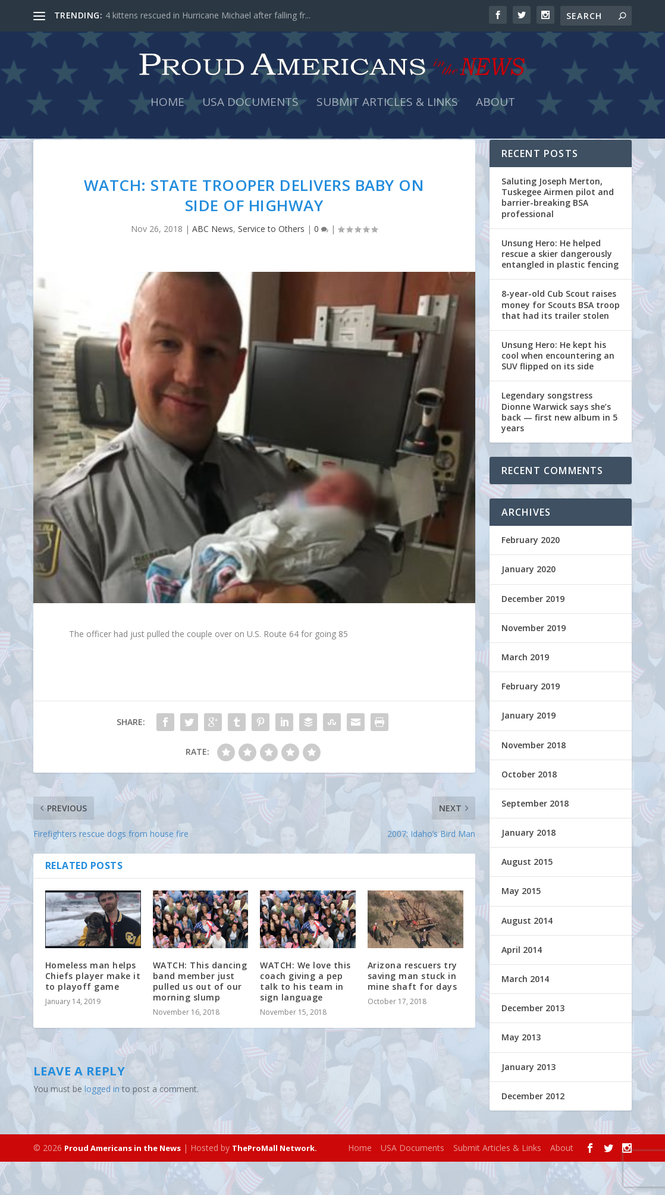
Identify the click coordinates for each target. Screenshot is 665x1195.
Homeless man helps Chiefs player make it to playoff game (93, 1009)
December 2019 (532, 632)
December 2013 (532, 1041)
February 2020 (530, 573)
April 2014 (521, 983)
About (495, 114)
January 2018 (528, 865)
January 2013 (528, 1100)
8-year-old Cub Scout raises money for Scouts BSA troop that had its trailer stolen (560, 337)
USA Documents (250, 114)
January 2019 (528, 748)
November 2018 (533, 777)
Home (167, 114)
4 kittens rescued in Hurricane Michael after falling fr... (207, 15)
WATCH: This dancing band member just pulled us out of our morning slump (200, 1015)
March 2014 (525, 1012)
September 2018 (535, 836)
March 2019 (525, 690)
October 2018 (529, 807)
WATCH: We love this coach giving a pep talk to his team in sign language (305, 1015)
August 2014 (527, 953)
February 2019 (530, 719)
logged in (102, 1122)
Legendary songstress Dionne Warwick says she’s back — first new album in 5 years (559, 445)
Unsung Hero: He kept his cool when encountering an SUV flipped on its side (557, 388)
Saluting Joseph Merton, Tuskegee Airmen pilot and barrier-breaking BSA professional (557, 231)
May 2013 (521, 1070)
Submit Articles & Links (387, 114)
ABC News (212, 262)
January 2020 (528, 602)
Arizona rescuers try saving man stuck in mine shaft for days (412, 1009)
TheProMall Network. (274, 1181)
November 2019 (533, 661)
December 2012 (532, 1129)
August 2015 (527, 895)
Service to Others (271, 262)
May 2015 (521, 924)
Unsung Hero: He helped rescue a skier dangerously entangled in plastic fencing (560, 287)
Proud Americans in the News (122, 1181)
